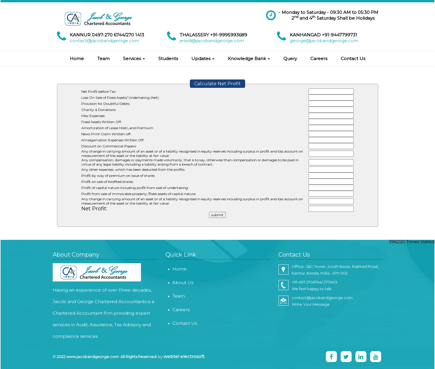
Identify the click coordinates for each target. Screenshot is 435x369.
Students (168, 58)
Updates (202, 58)
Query (290, 58)
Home (77, 58)
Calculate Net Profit (217, 83)
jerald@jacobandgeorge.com (212, 40)
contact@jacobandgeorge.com (104, 40)
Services (134, 58)
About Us (176, 282)
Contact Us (353, 58)
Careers (318, 58)
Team (103, 58)
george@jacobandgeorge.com (324, 40)
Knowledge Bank (249, 58)
